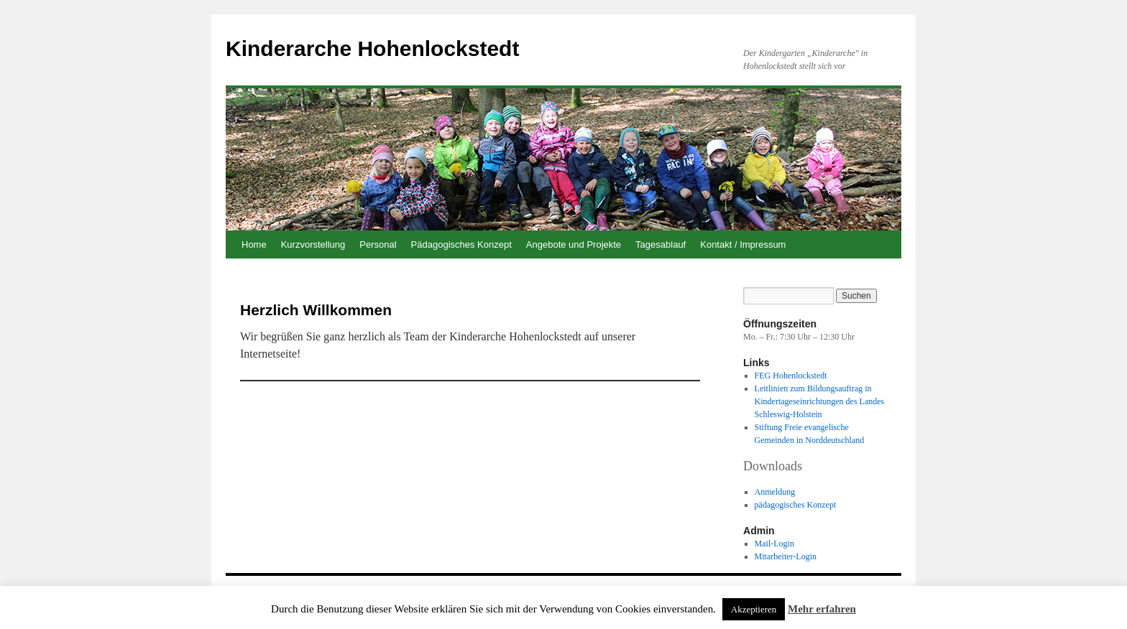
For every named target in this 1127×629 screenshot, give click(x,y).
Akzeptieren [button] (754, 609)
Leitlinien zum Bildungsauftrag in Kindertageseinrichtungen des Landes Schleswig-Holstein (820, 401)
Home (254, 244)
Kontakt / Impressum (743, 244)
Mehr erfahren (822, 609)
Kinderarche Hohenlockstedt (372, 48)
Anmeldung (775, 492)
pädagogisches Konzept (796, 505)
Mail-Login (774, 544)
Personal (377, 244)
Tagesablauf (660, 244)
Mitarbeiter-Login (785, 556)
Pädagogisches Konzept (461, 244)
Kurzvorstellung (313, 244)
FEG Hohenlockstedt (791, 376)
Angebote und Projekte (573, 244)
